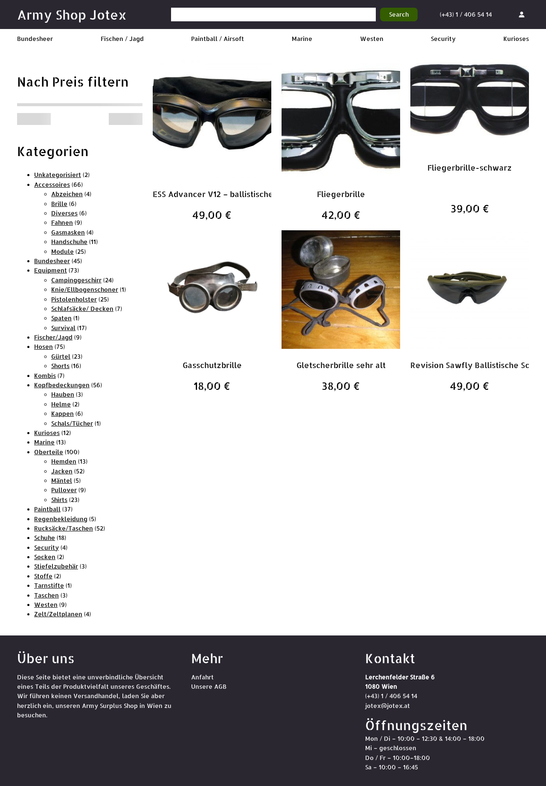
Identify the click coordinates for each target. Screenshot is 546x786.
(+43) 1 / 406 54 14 (466, 14)
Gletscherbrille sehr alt (341, 365)
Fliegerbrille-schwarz (469, 167)
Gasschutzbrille (212, 365)
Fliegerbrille (341, 194)
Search (399, 14)
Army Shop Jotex (72, 14)
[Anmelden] (521, 14)
